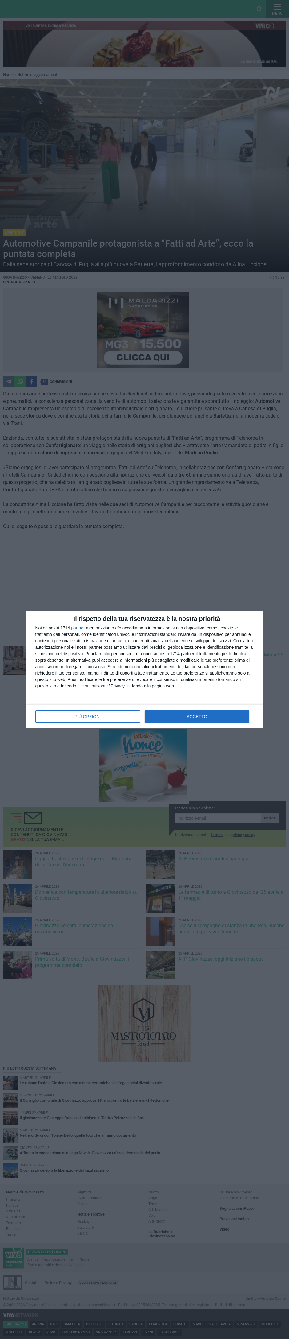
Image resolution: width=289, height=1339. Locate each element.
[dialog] (144, 669)
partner (78, 628)
